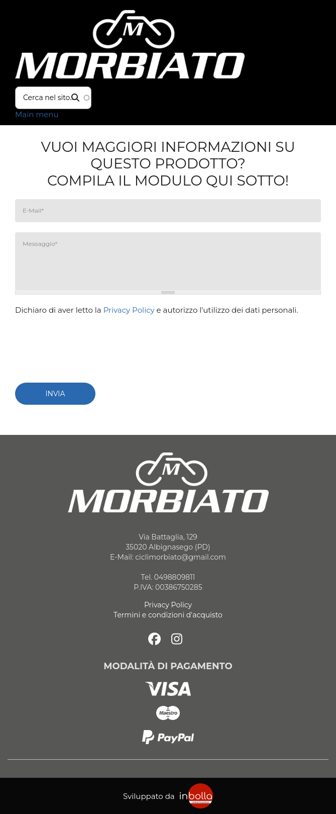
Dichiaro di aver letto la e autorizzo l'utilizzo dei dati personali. (156, 310)
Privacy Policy (129, 310)
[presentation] (91, 345)
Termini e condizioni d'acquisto (168, 614)
